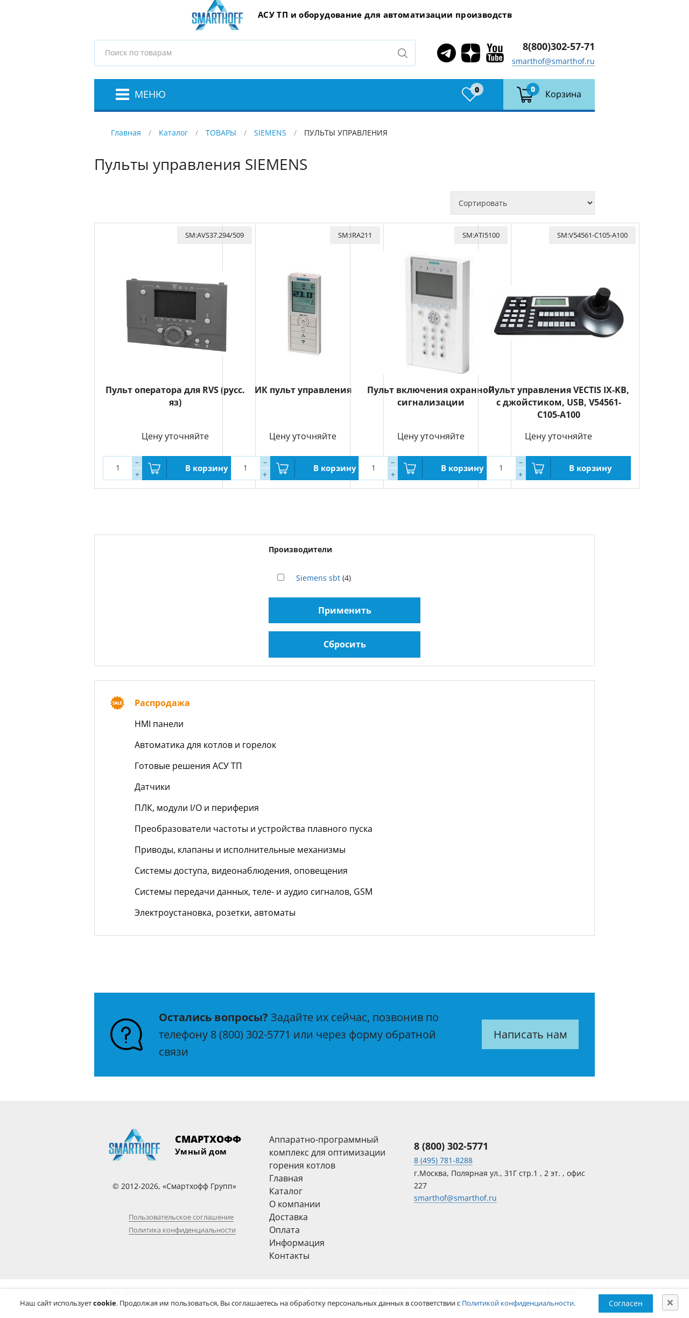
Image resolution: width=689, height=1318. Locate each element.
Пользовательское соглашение (181, 1217)
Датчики (152, 787)
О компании (294, 1204)
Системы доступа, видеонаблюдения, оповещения (241, 871)
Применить (344, 610)
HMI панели (159, 724)
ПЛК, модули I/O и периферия (197, 808)
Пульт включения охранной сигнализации (431, 396)
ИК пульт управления (303, 390)
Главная (126, 132)
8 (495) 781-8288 (443, 1160)
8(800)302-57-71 (559, 46)
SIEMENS (270, 132)
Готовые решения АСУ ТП (188, 766)
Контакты (289, 1256)
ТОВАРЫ (221, 132)
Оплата (284, 1230)
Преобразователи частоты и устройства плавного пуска (253, 829)
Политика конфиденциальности (182, 1230)
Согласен (626, 1303)
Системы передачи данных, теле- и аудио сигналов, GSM (253, 891)
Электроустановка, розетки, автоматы (215, 912)
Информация (297, 1243)
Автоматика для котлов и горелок (205, 745)
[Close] (670, 1302)
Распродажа (162, 703)
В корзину (206, 467)
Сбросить (345, 644)
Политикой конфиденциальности (518, 1303)
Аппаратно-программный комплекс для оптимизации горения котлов (327, 1152)
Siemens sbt (318, 578)
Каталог (173, 132)
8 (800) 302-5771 (250, 1034)
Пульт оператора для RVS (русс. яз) (175, 396)
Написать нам (530, 1034)
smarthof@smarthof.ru (553, 61)
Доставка (288, 1217)
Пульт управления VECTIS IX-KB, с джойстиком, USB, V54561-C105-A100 (558, 402)
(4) (323, 578)
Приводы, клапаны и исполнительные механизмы (240, 850)
